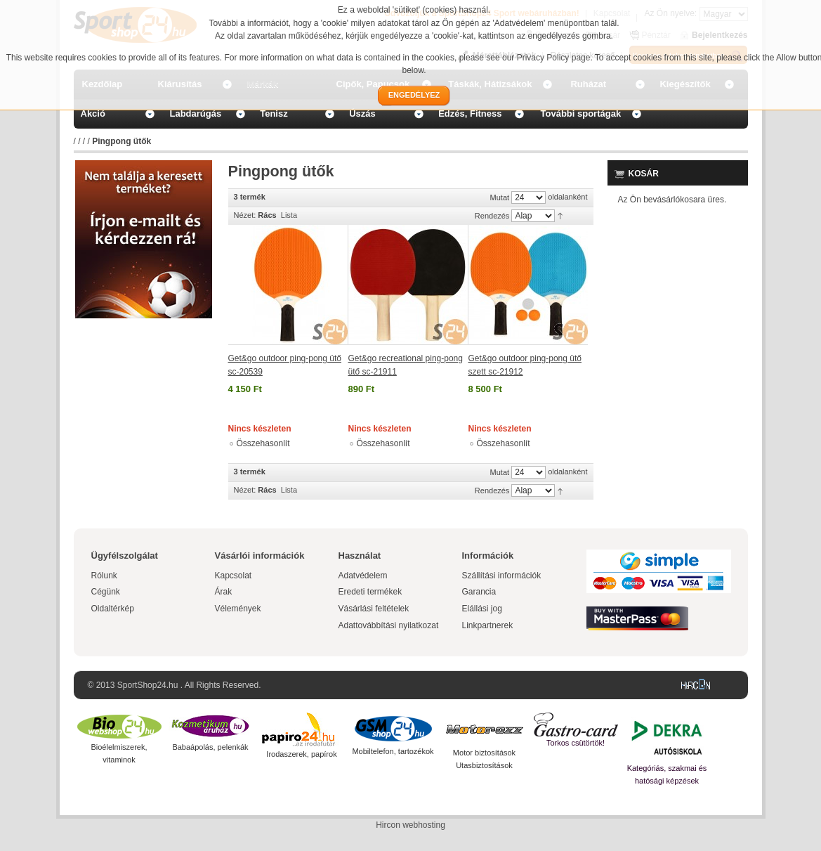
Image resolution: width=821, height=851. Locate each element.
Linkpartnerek (487, 625)
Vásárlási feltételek (374, 608)
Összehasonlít (263, 443)
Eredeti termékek (370, 592)
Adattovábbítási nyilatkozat (389, 625)
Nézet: (245, 215)
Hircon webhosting (410, 825)
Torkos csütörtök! (575, 743)
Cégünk (105, 592)
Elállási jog (482, 608)
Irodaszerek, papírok (301, 754)
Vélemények (238, 608)
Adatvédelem (363, 575)
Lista (289, 215)
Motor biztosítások (484, 752)
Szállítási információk (501, 575)
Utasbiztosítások (484, 765)
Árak (223, 592)
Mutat (500, 197)
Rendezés (492, 216)
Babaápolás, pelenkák (210, 747)
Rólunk (104, 575)
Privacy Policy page (554, 58)
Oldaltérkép (112, 608)
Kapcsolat (233, 575)
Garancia (479, 592)
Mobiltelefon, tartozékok (392, 751)
